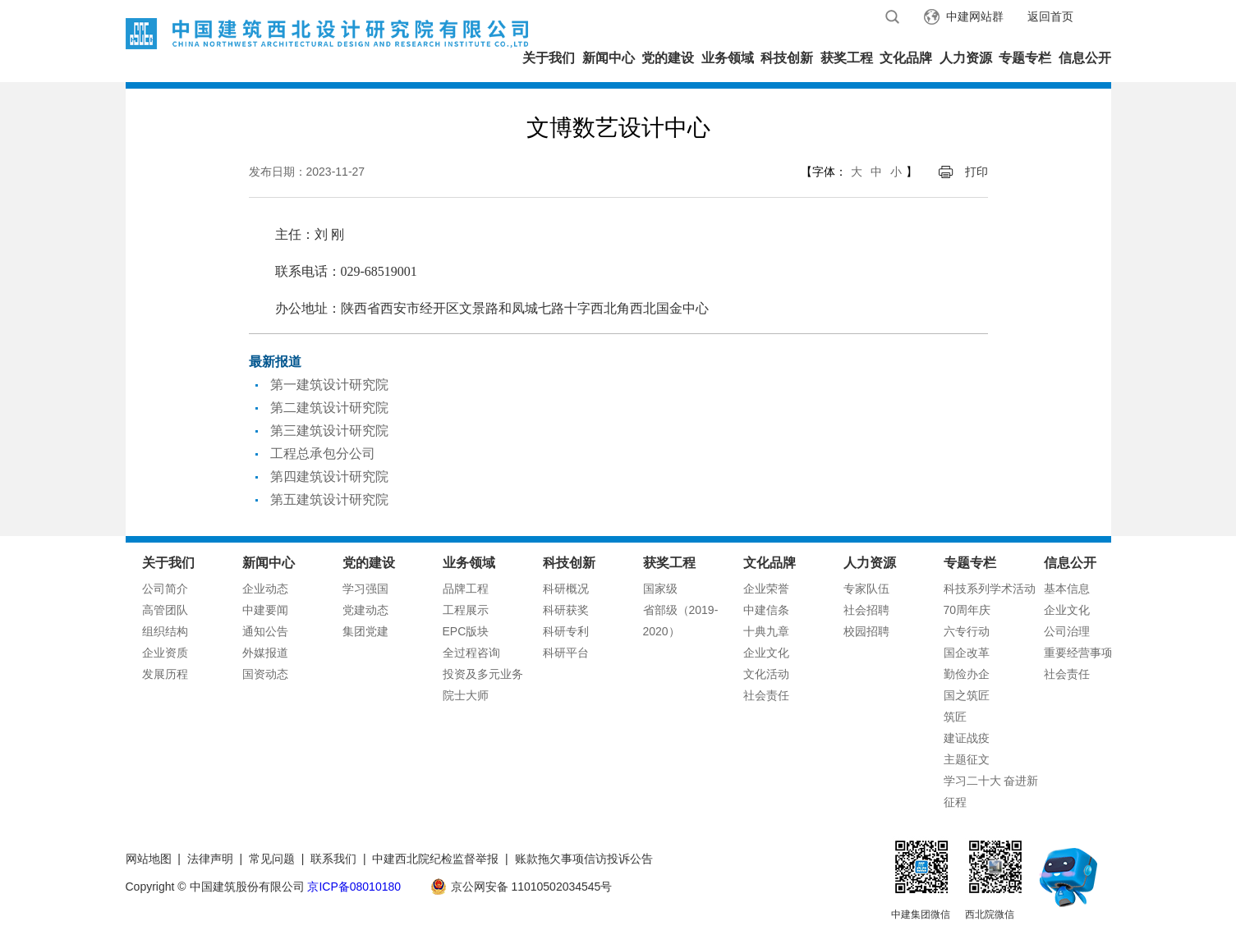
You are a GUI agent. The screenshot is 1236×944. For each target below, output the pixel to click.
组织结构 (165, 631)
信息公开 (1085, 58)
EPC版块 (466, 631)
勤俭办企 (967, 674)
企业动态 (265, 588)
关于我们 (548, 58)
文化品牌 (906, 58)
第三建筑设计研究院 (329, 431)
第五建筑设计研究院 (329, 499)
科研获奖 (566, 609)
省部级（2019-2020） (681, 620)
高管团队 (165, 609)
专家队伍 (866, 588)
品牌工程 (466, 588)
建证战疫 (967, 738)
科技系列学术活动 (990, 588)
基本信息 (1067, 588)
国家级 (660, 588)
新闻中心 (608, 58)
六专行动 (967, 631)
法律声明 (210, 858)
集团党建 (365, 631)
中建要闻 (265, 609)
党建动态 (365, 609)
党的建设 (667, 58)
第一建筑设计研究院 (329, 385)
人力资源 (966, 58)
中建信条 (766, 609)
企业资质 (165, 652)
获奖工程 (846, 58)
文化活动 (766, 674)
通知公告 (265, 631)
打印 (976, 171)
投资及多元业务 (483, 674)
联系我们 (333, 858)
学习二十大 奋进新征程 (991, 791)
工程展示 (466, 609)
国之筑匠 (967, 695)
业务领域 (727, 58)
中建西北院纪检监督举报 (435, 858)
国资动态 (265, 674)
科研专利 (566, 631)
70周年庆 (967, 609)
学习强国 (365, 588)
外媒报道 (265, 652)
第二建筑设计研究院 (329, 408)
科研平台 (566, 652)
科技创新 (786, 58)
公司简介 (165, 588)
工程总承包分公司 (322, 454)
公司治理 (1067, 631)
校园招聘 (866, 631)
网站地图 (149, 858)
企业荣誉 (766, 588)
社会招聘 (866, 609)
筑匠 (955, 716)
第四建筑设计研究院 (329, 476)
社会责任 (766, 695)
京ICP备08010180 (354, 886)
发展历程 (165, 674)
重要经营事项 (1078, 652)
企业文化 (766, 652)
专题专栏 (1025, 58)
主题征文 (967, 759)
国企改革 (967, 652)
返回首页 (1050, 16)
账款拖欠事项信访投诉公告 (584, 858)
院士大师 (466, 695)
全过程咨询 (471, 652)
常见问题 (272, 858)
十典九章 (766, 631)
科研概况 (566, 588)
